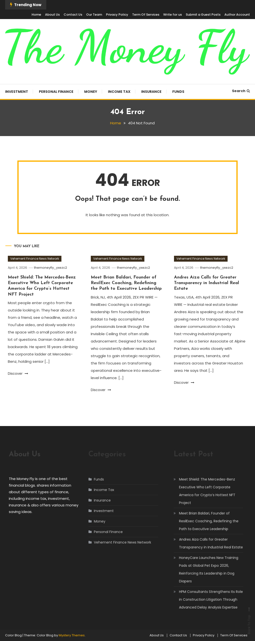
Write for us (172, 14)
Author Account (237, 14)
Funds (178, 91)
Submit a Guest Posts (203, 14)
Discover (18, 373)
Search (241, 90)
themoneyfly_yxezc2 (50, 267)
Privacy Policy (117, 14)
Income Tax (119, 91)
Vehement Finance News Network (34, 258)
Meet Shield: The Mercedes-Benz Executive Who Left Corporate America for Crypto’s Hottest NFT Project (202, 491)
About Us (52, 14)
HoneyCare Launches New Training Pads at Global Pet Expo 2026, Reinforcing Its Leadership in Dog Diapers (204, 569)
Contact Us (73, 14)
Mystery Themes (72, 635)
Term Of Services (145, 14)
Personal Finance (56, 91)
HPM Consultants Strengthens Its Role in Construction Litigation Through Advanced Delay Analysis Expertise (206, 599)
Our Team (94, 14)
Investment (16, 91)
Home (36, 14)
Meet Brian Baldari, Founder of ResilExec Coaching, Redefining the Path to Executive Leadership (126, 283)
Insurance (151, 91)
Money (90, 91)
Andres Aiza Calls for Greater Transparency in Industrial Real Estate (206, 283)
